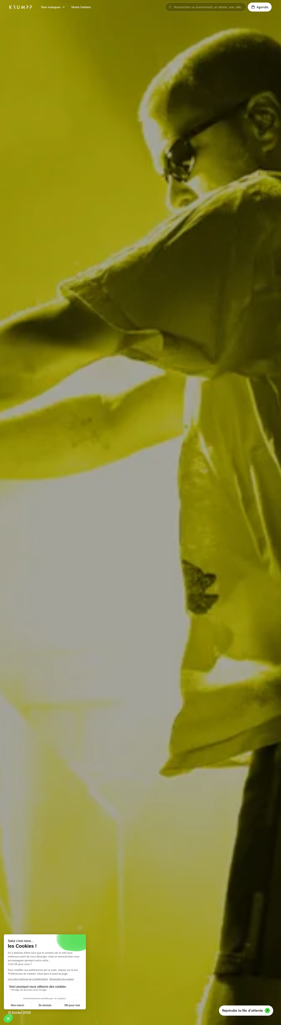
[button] (53, 7)
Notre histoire (81, 7)
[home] (20, 7)
